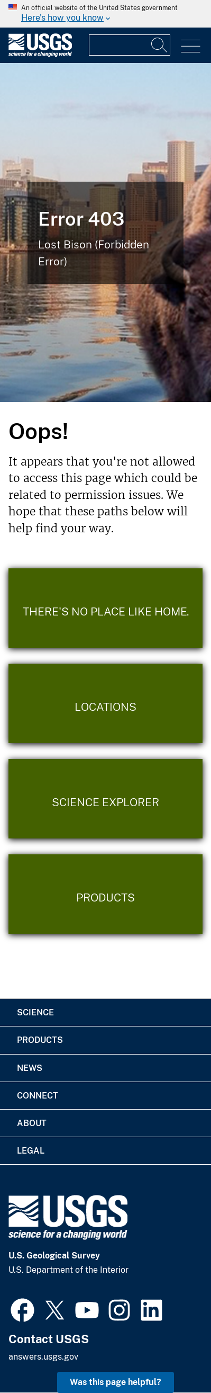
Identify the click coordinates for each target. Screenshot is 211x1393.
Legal (30, 1151)
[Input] (129, 45)
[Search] (159, 45)
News (29, 1068)
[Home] (40, 54)
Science (35, 1012)
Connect (37, 1096)
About (32, 1123)
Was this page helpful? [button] (115, 1382)
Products (40, 1040)
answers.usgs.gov (43, 1357)
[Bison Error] (105, 232)
